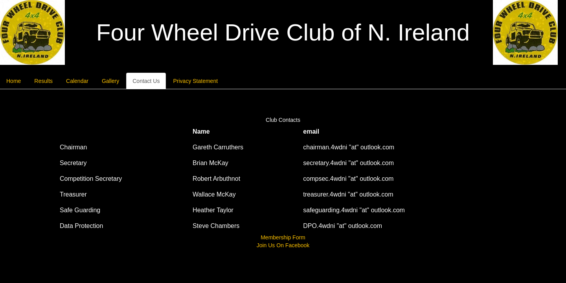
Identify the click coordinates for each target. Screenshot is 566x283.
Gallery (110, 81)
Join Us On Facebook (283, 245)
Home (13, 81)
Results (43, 81)
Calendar (77, 81)
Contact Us (146, 81)
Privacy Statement (195, 81)
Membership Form (283, 237)
